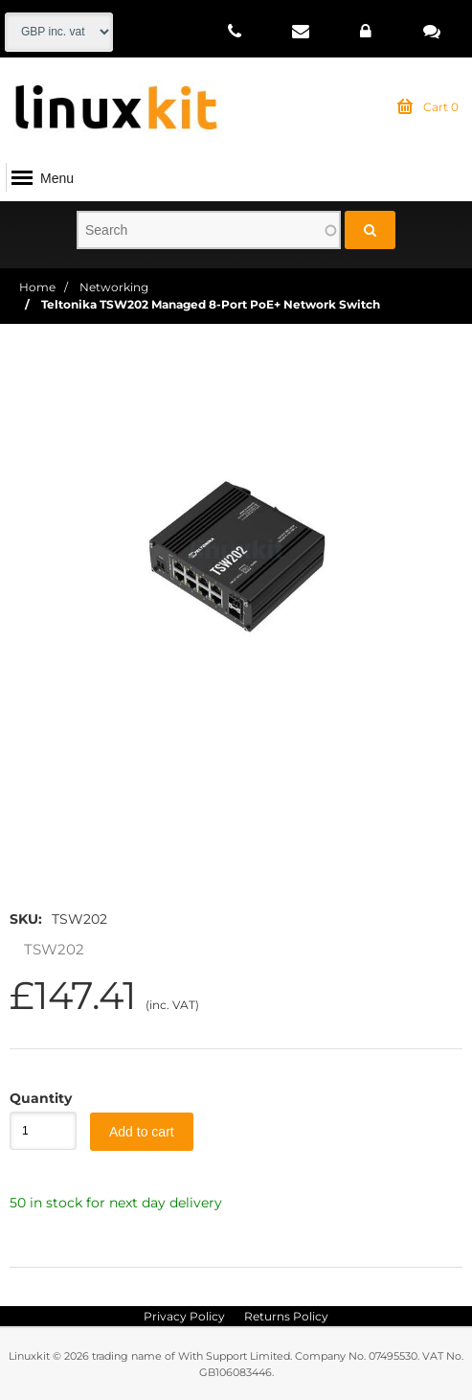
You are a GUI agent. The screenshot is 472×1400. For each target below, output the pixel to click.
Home (37, 287)
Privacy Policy (184, 1316)
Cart (428, 107)
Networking (113, 287)
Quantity (33, 1098)
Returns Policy (286, 1316)
